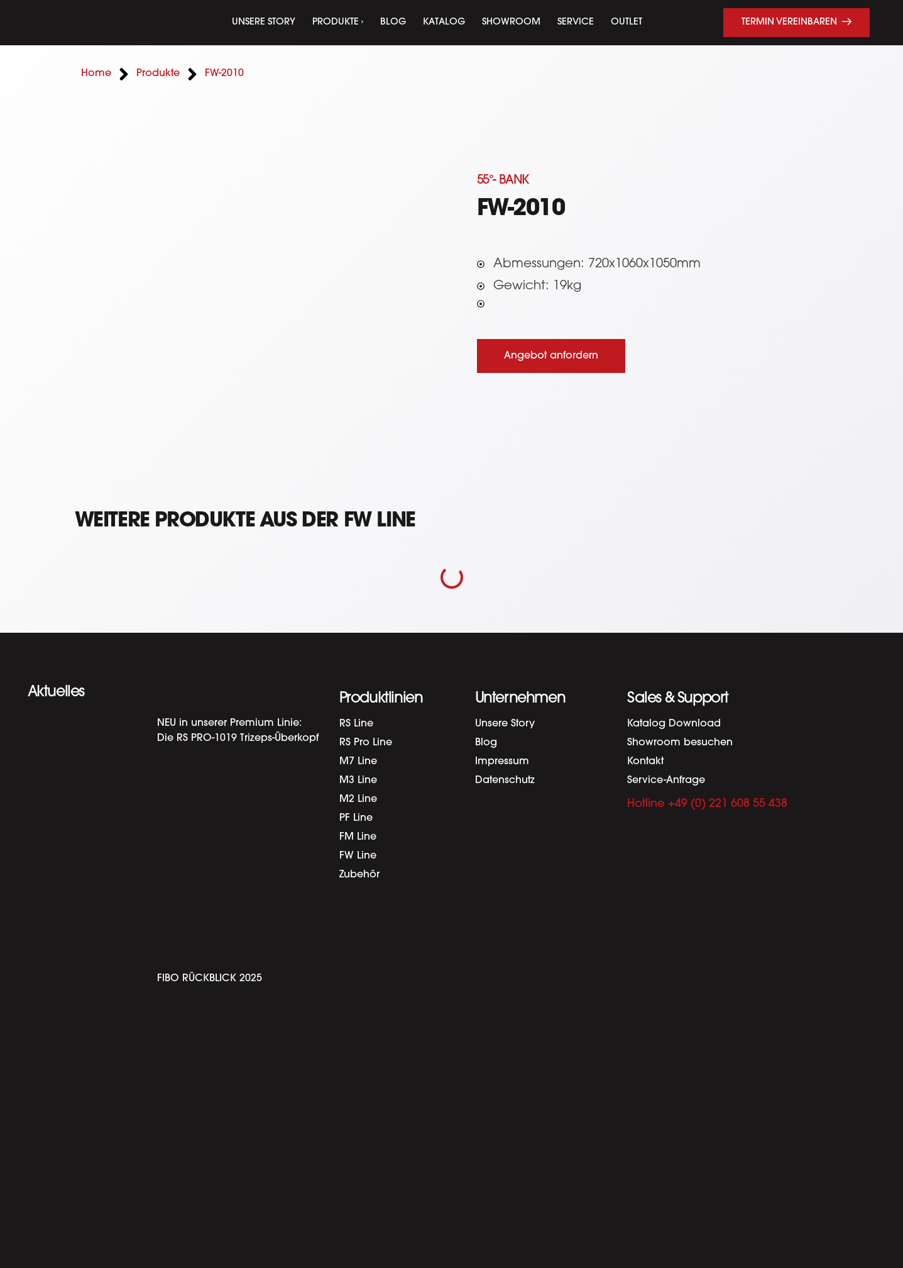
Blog (393, 22)
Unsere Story (263, 22)
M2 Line (358, 799)
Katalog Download (674, 724)
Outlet (626, 22)
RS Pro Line (365, 743)
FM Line (357, 837)
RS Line (356, 724)
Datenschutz (505, 780)
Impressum (502, 762)
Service (575, 22)
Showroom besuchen (680, 743)
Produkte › (337, 22)
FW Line (357, 856)
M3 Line (358, 780)
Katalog (444, 22)
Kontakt (645, 762)
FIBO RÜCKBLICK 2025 (209, 979)
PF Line (356, 818)
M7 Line (358, 762)
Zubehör (359, 875)
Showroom (511, 22)
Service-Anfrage (666, 780)
